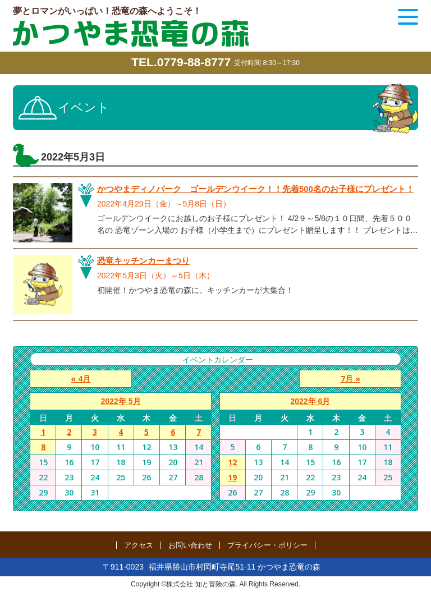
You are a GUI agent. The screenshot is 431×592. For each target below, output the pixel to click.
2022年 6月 (310, 401)
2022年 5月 (121, 401)
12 (232, 462)
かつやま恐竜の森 (131, 33)
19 (232, 477)
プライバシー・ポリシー (267, 545)
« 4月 (76, 378)
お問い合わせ (190, 545)
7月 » (354, 378)
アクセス (138, 545)
